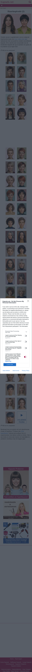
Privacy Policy (25, 370)
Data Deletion (6, 370)
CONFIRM (10, 364)
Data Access (16, 370)
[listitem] (16, 332)
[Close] (28, 301)
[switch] (25, 336)
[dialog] (16, 336)
